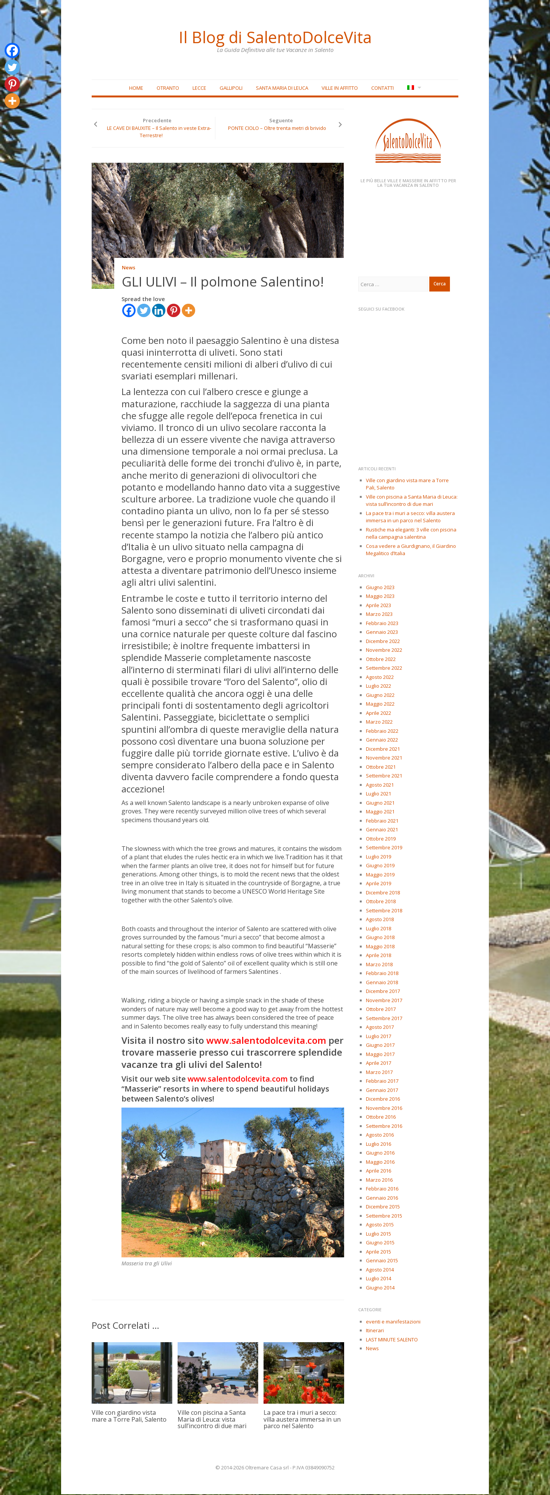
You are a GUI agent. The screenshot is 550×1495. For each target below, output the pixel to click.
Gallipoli (231, 88)
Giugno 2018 (380, 938)
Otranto (168, 88)
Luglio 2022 (378, 686)
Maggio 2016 (380, 1162)
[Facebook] (129, 311)
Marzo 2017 (379, 1072)
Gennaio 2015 (382, 1261)
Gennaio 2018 (382, 982)
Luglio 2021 (378, 794)
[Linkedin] (158, 311)
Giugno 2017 (380, 1045)
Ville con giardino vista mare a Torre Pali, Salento (129, 1416)
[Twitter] (143, 311)
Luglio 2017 (378, 1036)
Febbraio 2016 (382, 1189)
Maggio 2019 (380, 874)
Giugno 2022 (380, 695)
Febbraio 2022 (382, 731)
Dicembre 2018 (383, 892)
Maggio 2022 (380, 704)
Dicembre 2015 (383, 1207)
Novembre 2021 (384, 758)
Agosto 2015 (380, 1225)
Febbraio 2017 (382, 1081)
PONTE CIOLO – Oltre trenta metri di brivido (277, 128)
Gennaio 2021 (382, 830)
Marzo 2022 (379, 722)
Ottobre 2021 (381, 767)
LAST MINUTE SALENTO (392, 1339)
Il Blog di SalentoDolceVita (275, 36)
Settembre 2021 (384, 776)
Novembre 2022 (384, 650)
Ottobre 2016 (381, 1117)
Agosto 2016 (380, 1135)
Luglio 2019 (378, 857)
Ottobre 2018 (381, 902)
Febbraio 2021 (382, 821)
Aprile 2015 (378, 1252)
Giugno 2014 (380, 1287)
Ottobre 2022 (381, 659)
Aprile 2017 (378, 1063)
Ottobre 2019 (381, 839)
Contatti (382, 88)
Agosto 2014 (380, 1270)
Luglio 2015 (378, 1234)
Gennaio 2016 (382, 1198)
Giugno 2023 (380, 587)
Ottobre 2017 (381, 1009)
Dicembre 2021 (383, 749)
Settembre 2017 (384, 1018)
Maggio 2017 (380, 1054)
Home (136, 88)
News (128, 268)
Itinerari (375, 1331)
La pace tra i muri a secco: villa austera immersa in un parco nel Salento (302, 1420)
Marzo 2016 (379, 1180)
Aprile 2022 (378, 713)
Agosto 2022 (380, 677)
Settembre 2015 (384, 1216)
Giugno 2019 (380, 866)
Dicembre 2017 (383, 991)
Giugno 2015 (380, 1243)
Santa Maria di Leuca (282, 88)
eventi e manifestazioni (393, 1321)
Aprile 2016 (378, 1171)
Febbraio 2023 (382, 623)
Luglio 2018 (378, 928)
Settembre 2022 (384, 668)
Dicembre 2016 (383, 1099)
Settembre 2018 (384, 910)
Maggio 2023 (380, 596)
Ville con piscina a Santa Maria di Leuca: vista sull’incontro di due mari (212, 1420)
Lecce (199, 88)
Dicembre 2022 (383, 641)
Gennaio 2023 (382, 632)
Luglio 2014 (378, 1279)
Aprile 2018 (378, 955)
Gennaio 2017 (382, 1090)
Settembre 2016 (384, 1126)
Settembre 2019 (384, 848)
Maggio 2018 (380, 946)
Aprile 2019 (378, 884)
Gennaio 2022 (382, 740)
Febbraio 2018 (382, 973)
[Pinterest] (173, 311)
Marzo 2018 (379, 964)
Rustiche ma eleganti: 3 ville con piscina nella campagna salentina (411, 533)
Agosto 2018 (380, 920)
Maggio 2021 (380, 812)
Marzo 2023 (379, 614)
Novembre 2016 (384, 1108)
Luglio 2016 (378, 1144)
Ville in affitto (340, 88)
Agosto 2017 (380, 1027)
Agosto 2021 (380, 785)
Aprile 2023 (378, 605)
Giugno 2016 (380, 1153)
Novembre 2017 (384, 1000)
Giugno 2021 (380, 803)
